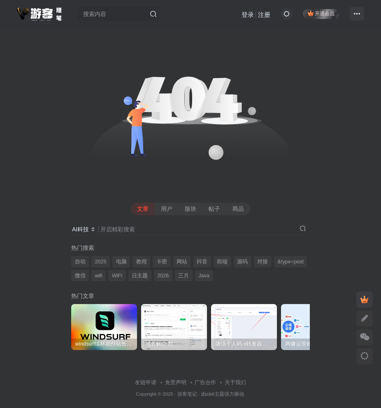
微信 (80, 276)
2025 (101, 262)
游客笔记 (187, 393)
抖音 (202, 262)
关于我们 (235, 382)
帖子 (214, 208)
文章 (143, 208)
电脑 (121, 262)
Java (204, 276)
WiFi (117, 276)
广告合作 (205, 382)
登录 (248, 14)
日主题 (140, 276)
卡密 (161, 262)
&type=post (291, 262)
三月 (183, 276)
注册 (264, 14)
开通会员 (321, 13)
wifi (98, 276)
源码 (242, 262)
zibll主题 (215, 393)
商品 (238, 208)
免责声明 (175, 382)
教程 (141, 262)
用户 (166, 208)
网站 (182, 262)
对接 (262, 262)
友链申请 (145, 382)
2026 (163, 276)
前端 (222, 262)
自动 (80, 262)
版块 (190, 208)
